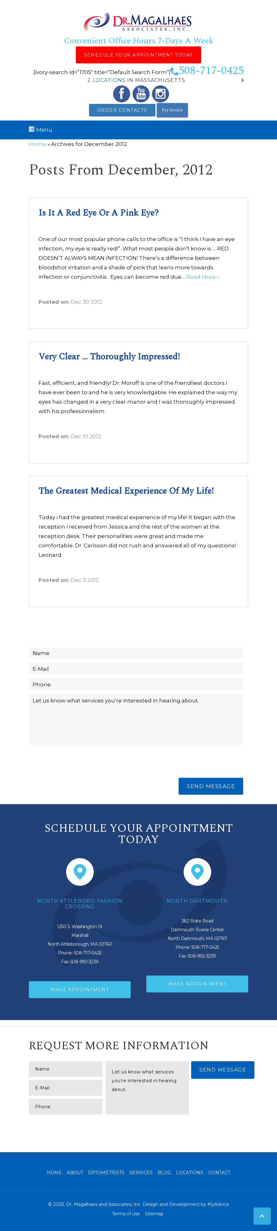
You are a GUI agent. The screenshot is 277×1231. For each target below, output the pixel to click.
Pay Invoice (172, 110)
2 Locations (106, 80)
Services (141, 1172)
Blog (164, 1172)
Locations (189, 1172)
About (75, 1172)
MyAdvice (218, 1204)
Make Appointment (80, 989)
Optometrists (106, 1172)
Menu (40, 129)
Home (37, 144)
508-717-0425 (207, 70)
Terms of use (126, 1214)
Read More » (202, 277)
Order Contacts (122, 110)
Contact (219, 1172)
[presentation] (76, 762)
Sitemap (154, 1214)
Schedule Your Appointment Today (138, 55)
